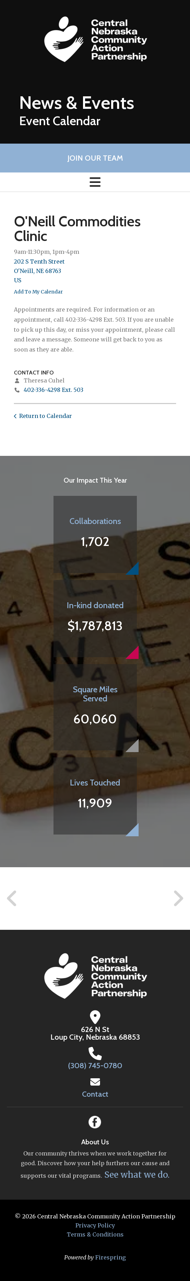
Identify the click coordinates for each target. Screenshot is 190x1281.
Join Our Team (95, 158)
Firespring (110, 1257)
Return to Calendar (45, 415)
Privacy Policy (95, 1225)
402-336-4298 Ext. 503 (53, 389)
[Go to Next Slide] (178, 898)
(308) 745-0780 (95, 1065)
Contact (95, 1094)
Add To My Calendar (38, 292)
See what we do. (136, 1174)
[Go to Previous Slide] (12, 898)
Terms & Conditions (95, 1234)
